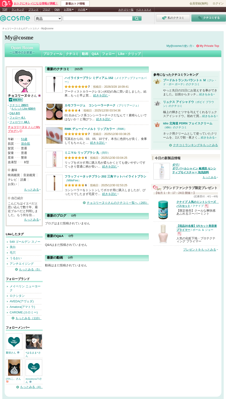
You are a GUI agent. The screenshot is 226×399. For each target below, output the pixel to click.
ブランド (33, 9)
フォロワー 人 (19, 122)
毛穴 (13, 252)
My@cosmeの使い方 (179, 46)
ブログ (46, 9)
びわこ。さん (13, 380)
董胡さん (12, 352)
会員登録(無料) (199, 3)
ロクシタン (17, 295)
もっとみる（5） (30, 269)
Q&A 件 (14, 113)
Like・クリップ (129, 54)
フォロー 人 (17, 117)
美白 (13, 247)
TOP (4, 9)
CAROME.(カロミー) (24, 312)
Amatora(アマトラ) (22, 307)
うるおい (16, 258)
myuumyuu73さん (34, 380)
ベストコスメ (143, 9)
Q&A (57, 9)
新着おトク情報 (75, 3)
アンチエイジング (22, 263)
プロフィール (52, 54)
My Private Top (209, 46)
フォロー (108, 54)
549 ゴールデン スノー (25, 241)
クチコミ (72, 54)
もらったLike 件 (23, 108)
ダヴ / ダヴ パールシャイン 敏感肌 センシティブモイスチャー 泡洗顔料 (194, 168)
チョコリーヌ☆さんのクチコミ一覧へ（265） (118, 202)
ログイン (218, 3)
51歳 (24, 139)
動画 (85, 54)
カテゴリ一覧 (126, 9)
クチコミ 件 (19, 105)
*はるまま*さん (33, 354)
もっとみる (31, 189)
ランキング (18, 9)
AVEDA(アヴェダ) (22, 301)
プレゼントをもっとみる (199, 249)
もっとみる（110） (28, 318)
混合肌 (25, 143)
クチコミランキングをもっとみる (195, 145)
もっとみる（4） (31, 387)
